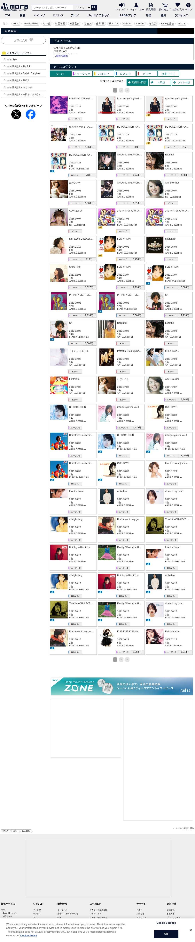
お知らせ (140, 914)
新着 (22, 15)
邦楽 (15, 831)
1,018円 (137, 203)
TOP (8, 15)
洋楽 (148, 15)
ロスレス (58, 15)
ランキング (181, 15)
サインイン (122, 9)
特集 (163, 15)
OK (166, 933)
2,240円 (137, 175)
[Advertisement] (85, 728)
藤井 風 (100, 23)
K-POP (127, 23)
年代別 (153, 23)
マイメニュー (137, 9)
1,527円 (89, 287)
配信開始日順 (139, 82)
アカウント (141, 917)
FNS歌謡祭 (167, 23)
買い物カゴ (165, 9)
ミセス (88, 23)
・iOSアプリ (6, 916)
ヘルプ (188, 9)
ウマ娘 (47, 23)
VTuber (140, 23)
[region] (97, 930)
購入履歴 (151, 9)
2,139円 (137, 287)
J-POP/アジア (128, 15)
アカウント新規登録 (98, 910)
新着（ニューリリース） (68, 914)
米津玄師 (75, 23)
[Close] (190, 930)
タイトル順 (184, 82)
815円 (185, 147)
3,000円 (185, 287)
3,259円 (137, 259)
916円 (89, 259)
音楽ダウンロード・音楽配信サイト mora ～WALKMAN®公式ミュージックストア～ (15, 7)
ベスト (182, 23)
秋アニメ (114, 23)
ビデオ (171, 203)
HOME (5, 831)
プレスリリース (173, 917)
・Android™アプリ (9, 913)
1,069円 (89, 147)
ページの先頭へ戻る (183, 828)
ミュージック (75, 119)
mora (3, 910)
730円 (89, 175)
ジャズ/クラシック (98, 15)
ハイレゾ (39, 15)
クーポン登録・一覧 (98, 917)
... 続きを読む (61, 56)
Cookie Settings (166, 923)
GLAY (16, 23)
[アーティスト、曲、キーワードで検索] (51, 7)
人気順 (161, 82)
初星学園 (60, 23)
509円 (137, 147)
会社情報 (171, 910)
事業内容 (171, 914)
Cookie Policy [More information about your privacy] (28, 935)
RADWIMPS (31, 23)
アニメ (75, 15)
